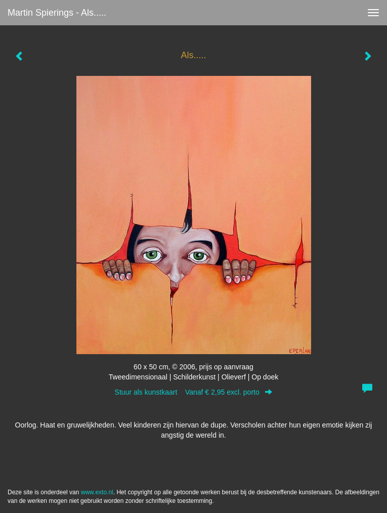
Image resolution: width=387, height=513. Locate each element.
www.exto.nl (97, 492)
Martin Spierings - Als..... (57, 13)
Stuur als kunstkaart (194, 392)
